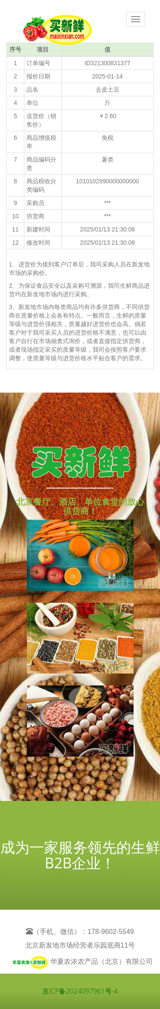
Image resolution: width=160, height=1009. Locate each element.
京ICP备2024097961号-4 (80, 991)
